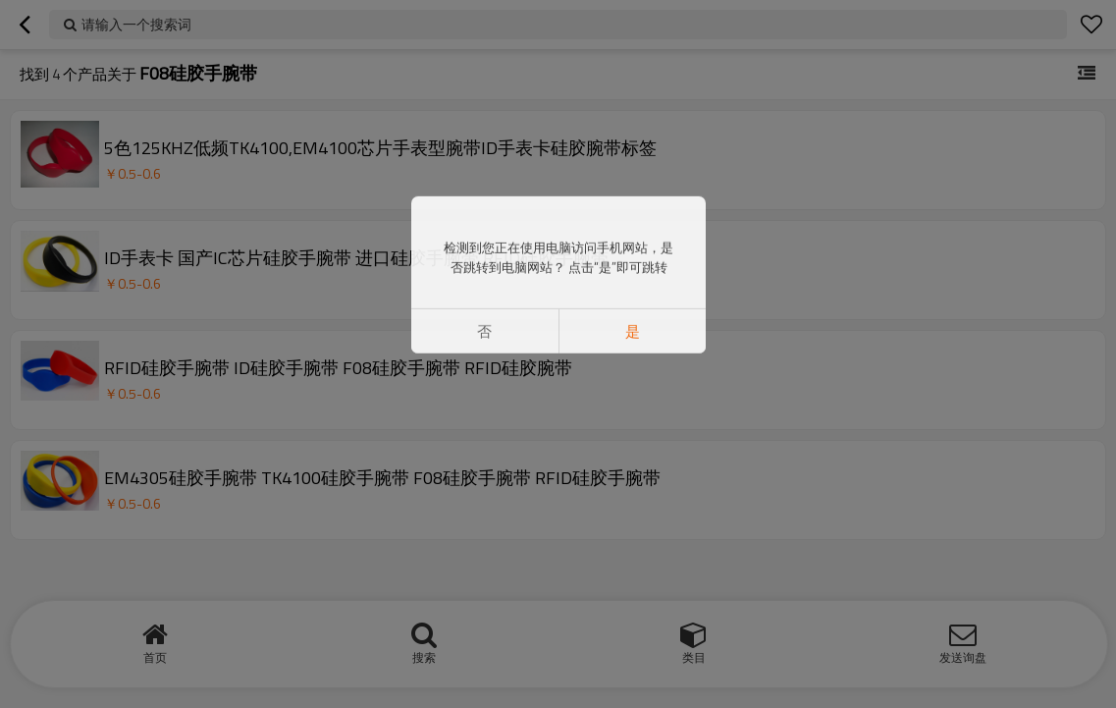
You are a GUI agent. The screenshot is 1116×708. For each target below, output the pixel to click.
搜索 (424, 657)
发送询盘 (962, 657)
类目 (694, 657)
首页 (155, 657)
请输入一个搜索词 (136, 24)
